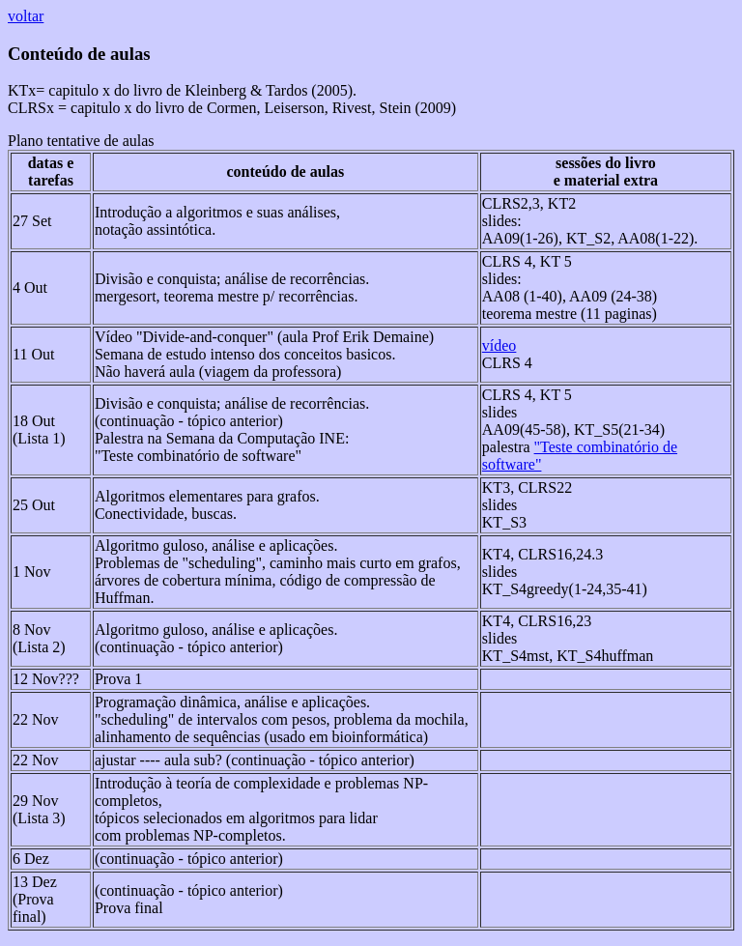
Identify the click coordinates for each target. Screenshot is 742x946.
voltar (25, 16)
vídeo (499, 345)
